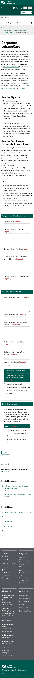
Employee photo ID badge (13, 384)
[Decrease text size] (30, 7)
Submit (5, 452)
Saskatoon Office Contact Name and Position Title (16, 324)
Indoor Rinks (8, 531)
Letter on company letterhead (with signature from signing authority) (17, 389)
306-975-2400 (7, 620)
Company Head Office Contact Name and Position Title (16, 258)
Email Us (6, 472)
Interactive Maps (25, 611)
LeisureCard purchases (11, 67)
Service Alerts (24, 608)
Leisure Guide (8, 517)
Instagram (7, 575)
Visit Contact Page (8, 563)
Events (21, 605)
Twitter (6, 567)
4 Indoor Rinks (11, 88)
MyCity (18, 674)
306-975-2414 (7, 631)
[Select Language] (26, 12)
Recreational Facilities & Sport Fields (14, 30)
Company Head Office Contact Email (16, 278)
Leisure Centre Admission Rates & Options (18, 512)
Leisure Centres (8, 32)
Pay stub (8, 393)
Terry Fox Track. (24, 88)
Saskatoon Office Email (15, 314)
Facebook (7, 570)
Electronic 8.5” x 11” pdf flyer (15, 430)
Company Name (13, 222)
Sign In (3, 8)
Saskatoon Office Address (16, 297)
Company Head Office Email (17, 249)
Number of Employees (15, 362)
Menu (7, 18)
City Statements (24, 598)
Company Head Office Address (14, 231)
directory (10, 655)
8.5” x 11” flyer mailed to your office (15, 441)
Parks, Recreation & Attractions (10, 28)
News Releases (24, 595)
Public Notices (24, 601)
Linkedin (6, 578)
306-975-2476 (7, 604)
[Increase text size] (25, 7)
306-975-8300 (7, 637)
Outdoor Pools (8, 526)
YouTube (6, 572)
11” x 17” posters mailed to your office (16, 435)
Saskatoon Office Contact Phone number (14, 353)
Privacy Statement (7, 674)
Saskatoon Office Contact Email (14, 343)
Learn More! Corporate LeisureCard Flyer (17, 494)
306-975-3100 (7, 644)
